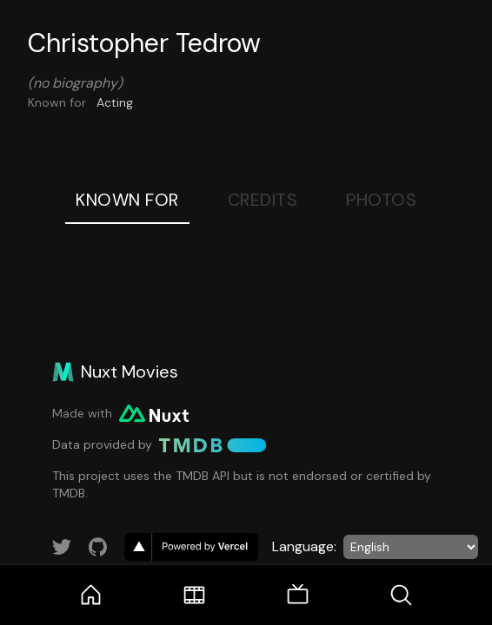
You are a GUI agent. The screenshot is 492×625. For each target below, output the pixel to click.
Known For (127, 199)
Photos (381, 199)
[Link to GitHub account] (98, 546)
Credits (263, 199)
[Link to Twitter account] (61, 546)
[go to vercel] (191, 547)
